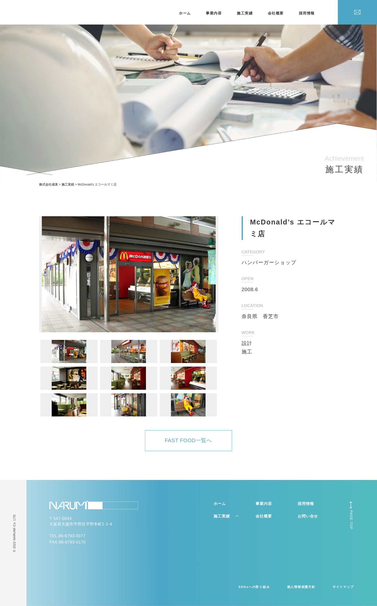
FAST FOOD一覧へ (188, 440)
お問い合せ (308, 516)
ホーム (185, 13)
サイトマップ (343, 587)
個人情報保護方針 (301, 587)
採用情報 (307, 13)
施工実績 (245, 13)
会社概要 (276, 13)
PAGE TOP (351, 519)
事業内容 (214, 13)
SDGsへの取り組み (254, 587)
